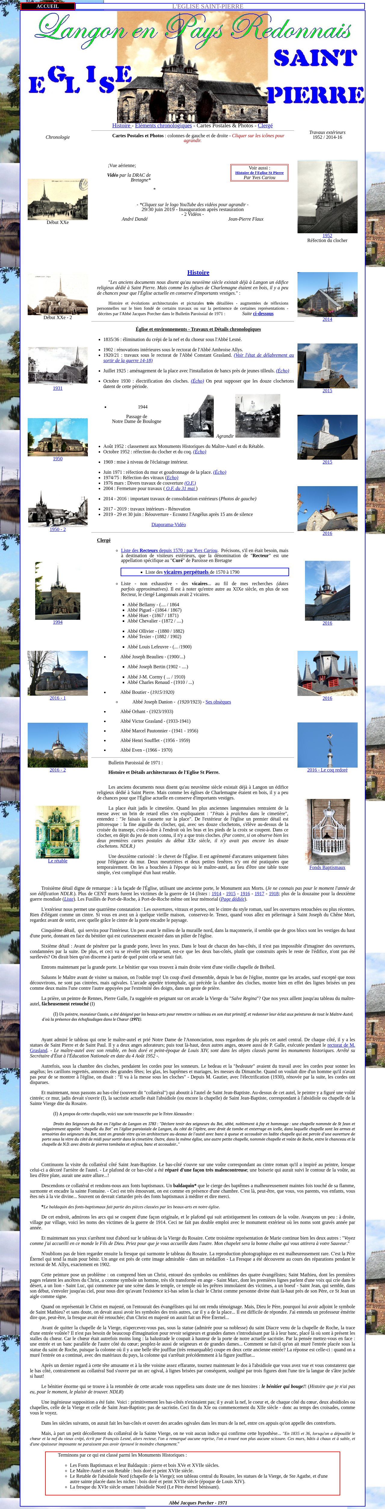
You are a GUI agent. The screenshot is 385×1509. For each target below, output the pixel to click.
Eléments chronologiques (163, 125)
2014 (327, 319)
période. (140, 386)
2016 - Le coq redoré (327, 769)
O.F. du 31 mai (180, 488)
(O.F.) (190, 483)
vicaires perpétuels (187, 572)
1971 (155, 762)
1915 (231, 893)
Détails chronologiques (237, 329)
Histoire (122, 125)
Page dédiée (233, 899)
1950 (58, 458)
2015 (327, 390)
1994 (58, 622)
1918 (274, 893)
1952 (327, 235)
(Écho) (282, 370)
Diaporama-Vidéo (169, 524)
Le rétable (57, 860)
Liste (68, 899)
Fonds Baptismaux (328, 867)
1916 (245, 893)
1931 (58, 388)
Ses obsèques (218, 701)
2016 (327, 533)
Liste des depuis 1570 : (169, 550)
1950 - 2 (58, 529)
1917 (259, 893)
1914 (216, 893)
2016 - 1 (58, 697)
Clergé (265, 125)
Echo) (172, 477)
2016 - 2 (58, 769)
